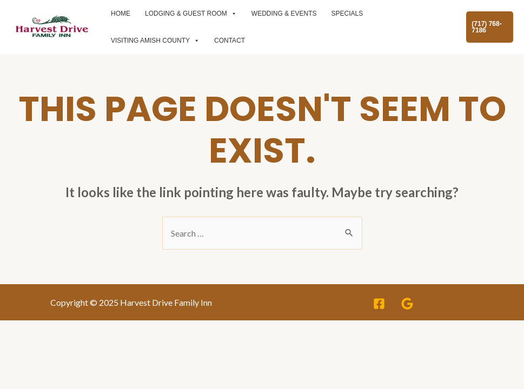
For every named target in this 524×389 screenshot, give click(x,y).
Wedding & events (284, 13)
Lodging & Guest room (191, 13)
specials (347, 13)
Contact (229, 40)
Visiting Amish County (155, 40)
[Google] (407, 304)
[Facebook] (379, 304)
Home (120, 13)
